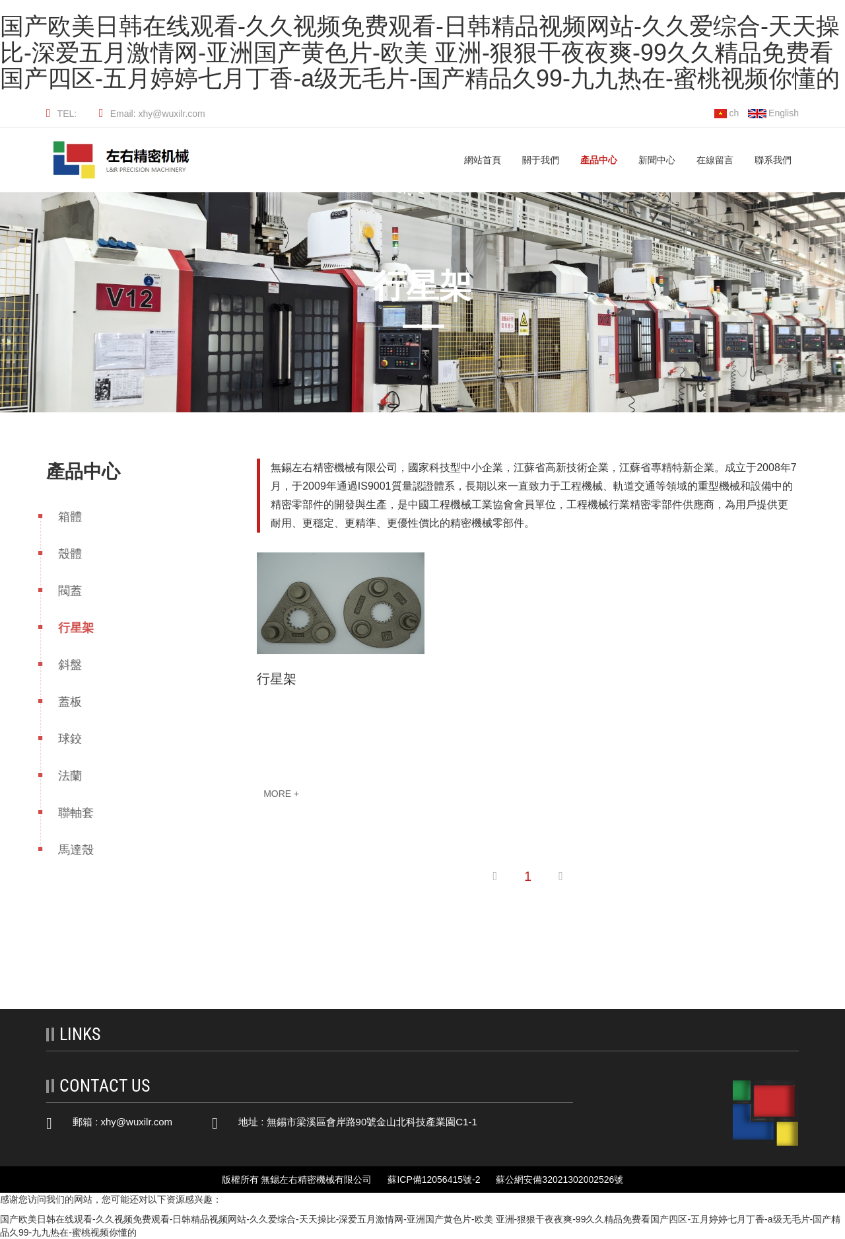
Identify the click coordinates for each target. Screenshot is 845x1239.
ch (726, 113)
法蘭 (59, 775)
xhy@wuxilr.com (137, 1121)
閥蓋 (59, 590)
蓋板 (59, 701)
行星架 (65, 627)
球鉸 (59, 738)
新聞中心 (656, 160)
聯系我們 (773, 160)
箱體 (59, 516)
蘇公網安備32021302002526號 (559, 1179)
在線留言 (714, 160)
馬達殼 (65, 849)
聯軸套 (65, 812)
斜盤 (59, 664)
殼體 (59, 553)
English (773, 113)
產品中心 (598, 160)
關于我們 (540, 160)
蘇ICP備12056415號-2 (434, 1179)
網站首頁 (482, 160)
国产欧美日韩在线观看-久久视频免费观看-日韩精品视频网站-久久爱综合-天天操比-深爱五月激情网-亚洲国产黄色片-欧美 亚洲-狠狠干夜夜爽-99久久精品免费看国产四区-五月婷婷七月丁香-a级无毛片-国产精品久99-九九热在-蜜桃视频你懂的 (420, 52)
